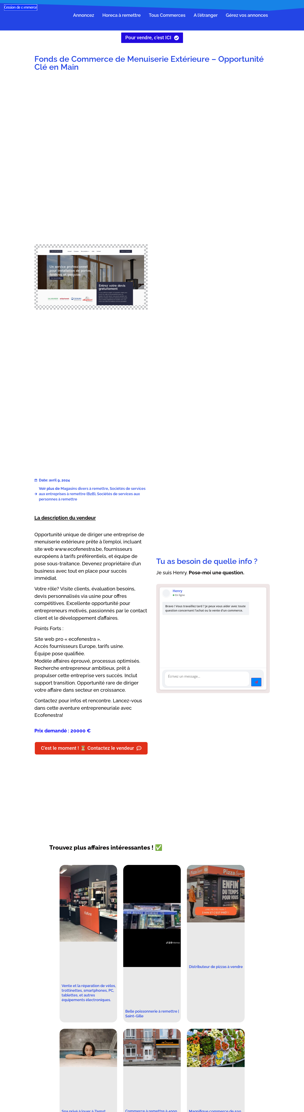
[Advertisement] (213, 107)
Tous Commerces (167, 15)
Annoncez (83, 15)
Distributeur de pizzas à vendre (216, 967)
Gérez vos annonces (247, 15)
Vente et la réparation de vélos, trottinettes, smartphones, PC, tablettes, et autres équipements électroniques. (89, 993)
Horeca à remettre (121, 15)
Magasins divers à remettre (84, 488)
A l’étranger (206, 15)
